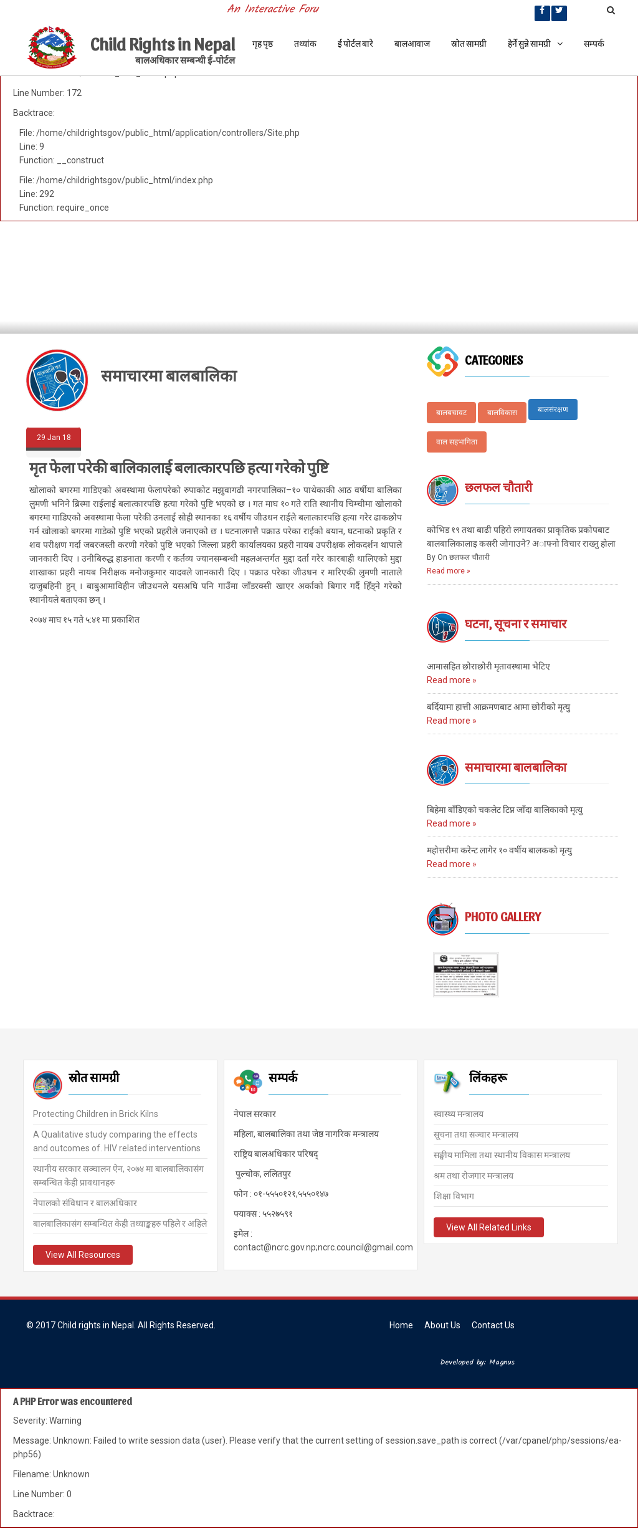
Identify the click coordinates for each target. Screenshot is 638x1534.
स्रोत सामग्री (469, 43)
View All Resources (82, 1253)
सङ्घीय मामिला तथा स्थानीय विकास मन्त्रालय (502, 1154)
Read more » (448, 571)
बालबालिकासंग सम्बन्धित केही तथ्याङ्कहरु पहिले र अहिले (120, 1222)
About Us (442, 1325)
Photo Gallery (503, 916)
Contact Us (493, 1325)
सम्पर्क (594, 43)
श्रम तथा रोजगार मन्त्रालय (473, 1174)
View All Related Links (488, 1226)
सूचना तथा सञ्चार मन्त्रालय (476, 1133)
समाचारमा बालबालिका (515, 766)
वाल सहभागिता (456, 442)
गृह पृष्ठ (262, 43)
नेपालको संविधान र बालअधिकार (85, 1202)
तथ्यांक (305, 43)
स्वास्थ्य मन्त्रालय (458, 1113)
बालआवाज (412, 43)
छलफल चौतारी (498, 486)
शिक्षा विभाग (454, 1195)
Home (401, 1325)
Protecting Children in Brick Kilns (95, 1113)
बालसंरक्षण (553, 409)
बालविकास (502, 412)
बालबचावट (451, 412)
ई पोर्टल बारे (355, 43)
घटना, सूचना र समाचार (515, 623)
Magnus (502, 1362)
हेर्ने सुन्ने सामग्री (535, 43)
